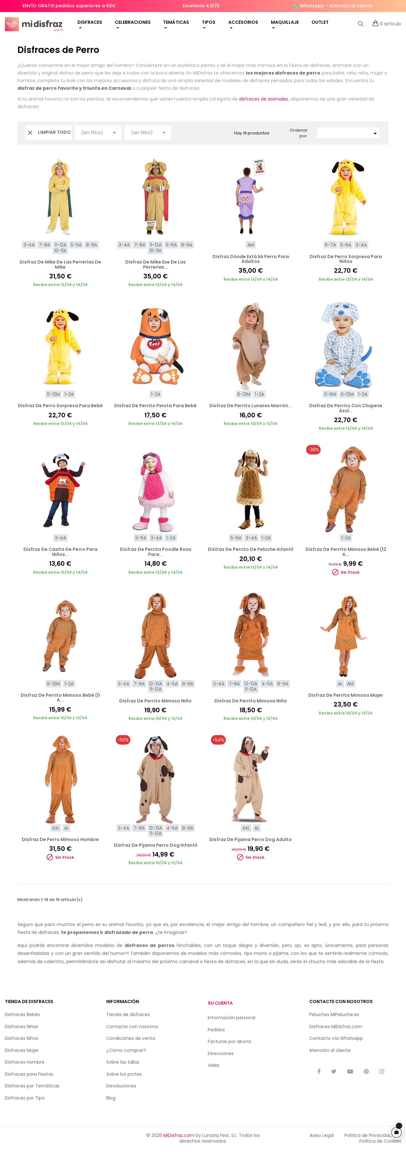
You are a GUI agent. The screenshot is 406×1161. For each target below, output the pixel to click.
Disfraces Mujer (22, 1061)
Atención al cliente (350, 6)
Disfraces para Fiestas (29, 1085)
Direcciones (221, 1064)
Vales (213, 1076)
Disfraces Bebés (22, 1025)
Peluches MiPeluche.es (334, 1025)
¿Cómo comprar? (126, 1061)
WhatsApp (312, 6)
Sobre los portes (124, 1085)
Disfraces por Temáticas (32, 1096)
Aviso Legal (322, 1146)
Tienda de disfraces (128, 1025)
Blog (110, 1109)
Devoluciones (121, 1096)
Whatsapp (351, 1049)
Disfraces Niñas (21, 1037)
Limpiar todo (48, 143)
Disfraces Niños (21, 1049)
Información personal (231, 1028)
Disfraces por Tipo (25, 1109)
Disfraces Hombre (24, 1073)
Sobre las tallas (122, 1073)
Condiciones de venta (130, 1049)
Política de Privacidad (368, 1146)
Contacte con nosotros (132, 1037)
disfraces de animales (263, 110)
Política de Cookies (380, 1152)
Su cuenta (220, 1014)
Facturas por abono (229, 1052)
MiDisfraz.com (178, 1146)
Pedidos (216, 1040)
